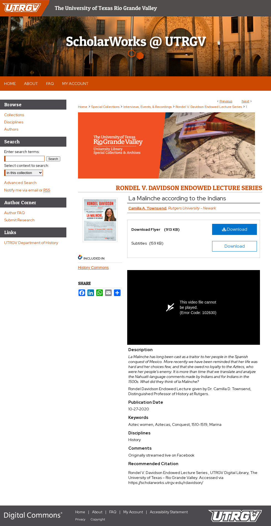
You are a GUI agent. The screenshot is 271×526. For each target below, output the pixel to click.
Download (234, 229)
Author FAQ (14, 212)
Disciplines (13, 122)
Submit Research (19, 219)
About (97, 512)
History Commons (93, 267)
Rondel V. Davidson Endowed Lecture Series (209, 107)
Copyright (98, 519)
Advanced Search (20, 182)
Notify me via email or (27, 190)
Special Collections (105, 107)
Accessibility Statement (169, 512)
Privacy (80, 519)
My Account (133, 512)
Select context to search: (26, 165)
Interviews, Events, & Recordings (147, 107)
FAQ (112, 512)
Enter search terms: (22, 151)
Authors (11, 129)
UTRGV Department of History (31, 242)
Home (82, 107)
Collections (14, 114)
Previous (226, 101)
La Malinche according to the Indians (177, 198)
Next (245, 101)
